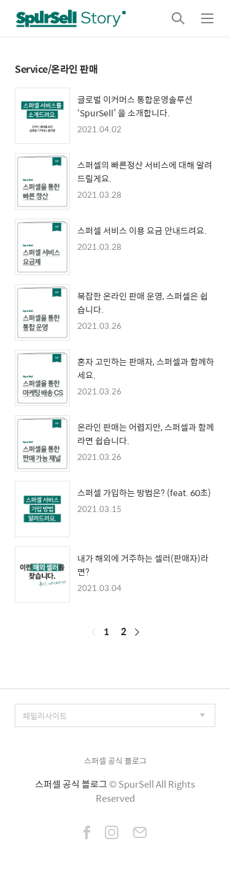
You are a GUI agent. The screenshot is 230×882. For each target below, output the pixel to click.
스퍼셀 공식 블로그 (115, 760)
